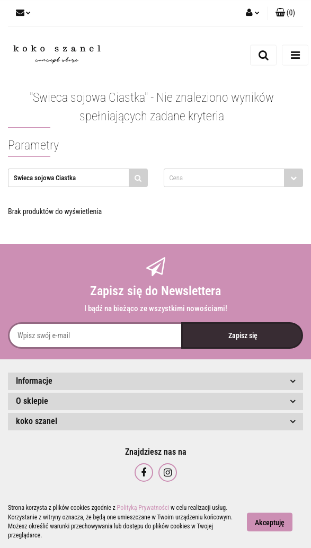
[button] (285, 13)
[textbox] (224, 177)
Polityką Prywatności (143, 507)
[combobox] (234, 178)
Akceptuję (270, 522)
